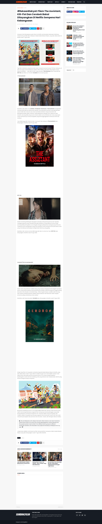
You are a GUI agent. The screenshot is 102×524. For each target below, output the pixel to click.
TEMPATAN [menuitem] (49, 2)
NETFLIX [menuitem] (57, 2)
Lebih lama (60, 507)
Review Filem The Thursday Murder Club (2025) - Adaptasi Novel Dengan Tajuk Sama (54, 464)
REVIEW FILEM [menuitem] (41, 2)
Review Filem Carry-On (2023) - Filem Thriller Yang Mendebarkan (39, 463)
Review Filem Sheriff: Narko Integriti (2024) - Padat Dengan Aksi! (79, 52)
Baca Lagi (60, 449)
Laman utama (20, 7)
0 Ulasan (36, 24)
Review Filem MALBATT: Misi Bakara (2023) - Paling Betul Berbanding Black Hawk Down (79, 28)
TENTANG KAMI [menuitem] (71, 2)
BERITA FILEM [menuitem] (33, 2)
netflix (25, 7)
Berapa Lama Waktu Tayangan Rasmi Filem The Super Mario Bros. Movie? (78, 45)
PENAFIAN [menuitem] (79, 2)
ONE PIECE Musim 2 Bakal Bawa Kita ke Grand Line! (23, 463)
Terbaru (18, 507)
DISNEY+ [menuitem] (63, 2)
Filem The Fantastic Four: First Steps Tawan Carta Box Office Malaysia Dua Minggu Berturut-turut (79, 60)
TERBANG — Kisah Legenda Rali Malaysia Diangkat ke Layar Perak (78, 37)
